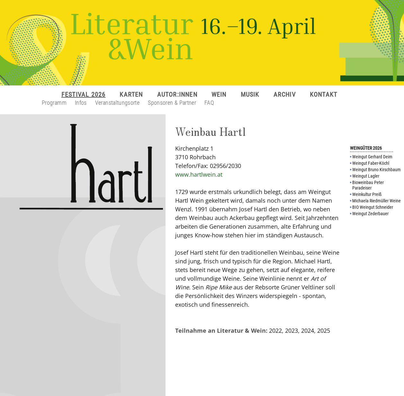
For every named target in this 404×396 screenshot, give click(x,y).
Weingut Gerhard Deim (372, 156)
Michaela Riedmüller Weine (376, 200)
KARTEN (131, 94)
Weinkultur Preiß (367, 194)
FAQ (209, 102)
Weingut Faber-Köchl (370, 163)
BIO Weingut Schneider (372, 207)
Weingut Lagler (365, 176)
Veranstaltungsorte (117, 102)
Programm (54, 102)
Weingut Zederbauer (370, 213)
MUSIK (250, 94)
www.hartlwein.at (198, 174)
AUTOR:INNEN (177, 94)
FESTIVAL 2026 (83, 94)
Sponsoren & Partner (172, 102)
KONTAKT (323, 94)
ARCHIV (285, 94)
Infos (81, 102)
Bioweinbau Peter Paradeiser (368, 185)
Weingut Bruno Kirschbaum (376, 169)
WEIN (219, 94)
